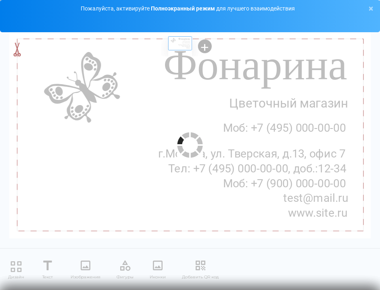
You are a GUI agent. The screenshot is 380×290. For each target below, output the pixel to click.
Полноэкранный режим (183, 8)
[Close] (371, 8)
